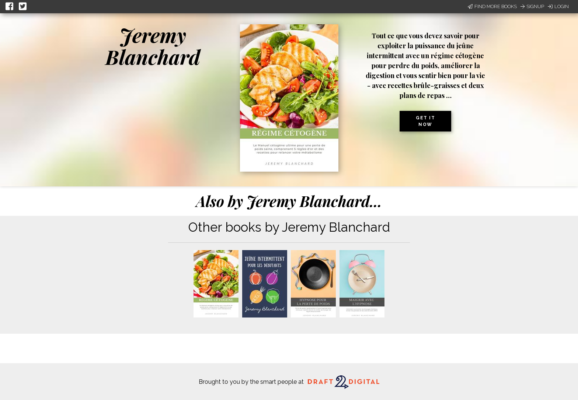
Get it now (425, 121)
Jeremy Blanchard (152, 46)
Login (558, 6)
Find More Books (492, 6)
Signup (532, 6)
